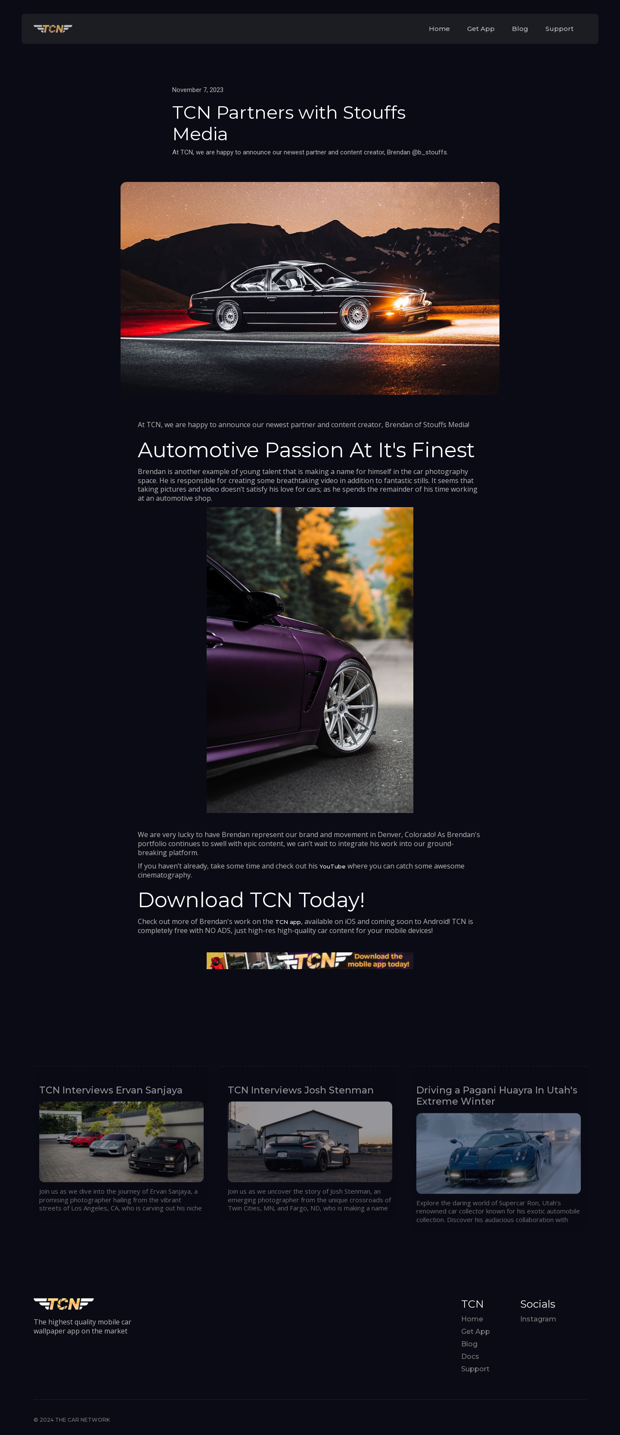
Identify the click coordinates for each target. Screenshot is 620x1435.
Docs (470, 1356)
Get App (481, 29)
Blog (520, 29)
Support (560, 29)
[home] (53, 28)
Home (439, 29)
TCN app (288, 921)
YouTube (332, 866)
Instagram (538, 1319)
